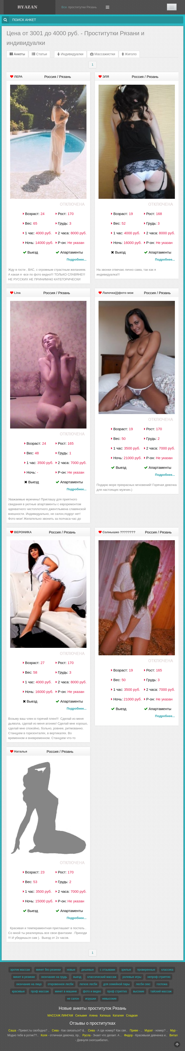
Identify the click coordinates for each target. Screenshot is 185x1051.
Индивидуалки (70, 54)
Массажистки (102, 54)
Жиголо (129, 54)
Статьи (39, 54)
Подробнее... (76, 259)
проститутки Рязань (82, 7)
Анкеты (17, 54)
